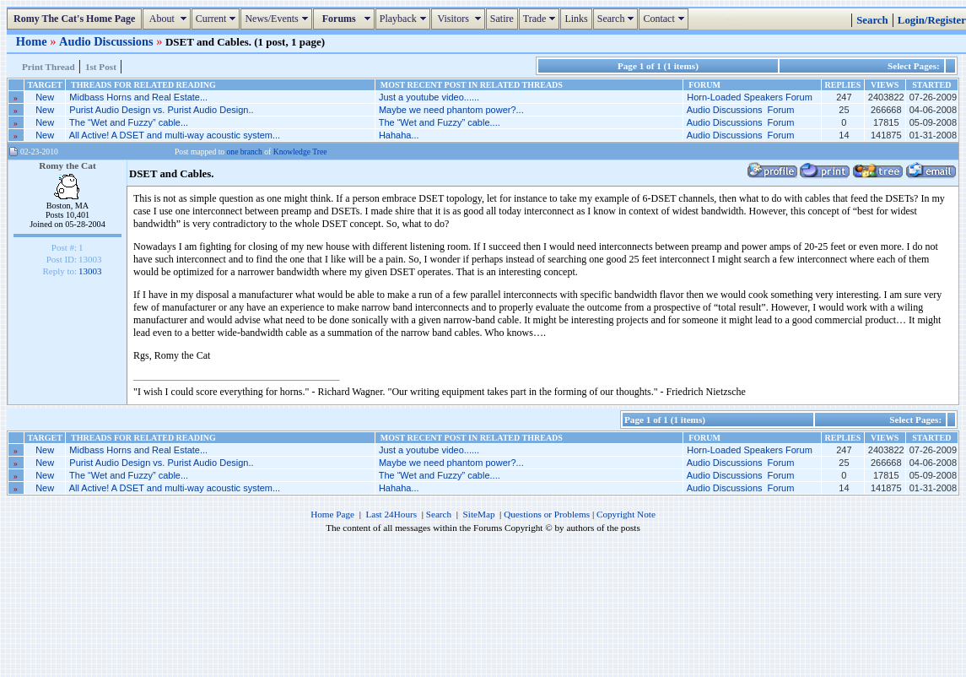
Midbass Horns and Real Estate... (138, 97)
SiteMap (479, 514)
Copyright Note (626, 514)
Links (575, 18)
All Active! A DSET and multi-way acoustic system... (174, 135)
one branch (244, 151)
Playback (405, 18)
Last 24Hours (391, 514)
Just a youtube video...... (429, 97)
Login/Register (932, 20)
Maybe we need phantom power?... (451, 110)
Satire (502, 18)
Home (33, 41)
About (168, 18)
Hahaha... (399, 135)
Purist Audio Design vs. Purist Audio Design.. (161, 110)
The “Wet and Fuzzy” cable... (128, 122)
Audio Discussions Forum (741, 110)
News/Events (278, 18)
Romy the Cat (67, 165)
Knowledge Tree (300, 151)
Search (618, 18)
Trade (541, 18)
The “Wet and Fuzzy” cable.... (439, 122)
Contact (665, 18)
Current (218, 18)
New (44, 97)
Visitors (460, 18)
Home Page (332, 514)
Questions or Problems (547, 514)
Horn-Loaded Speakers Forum (749, 97)
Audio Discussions (107, 41)
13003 (90, 271)
